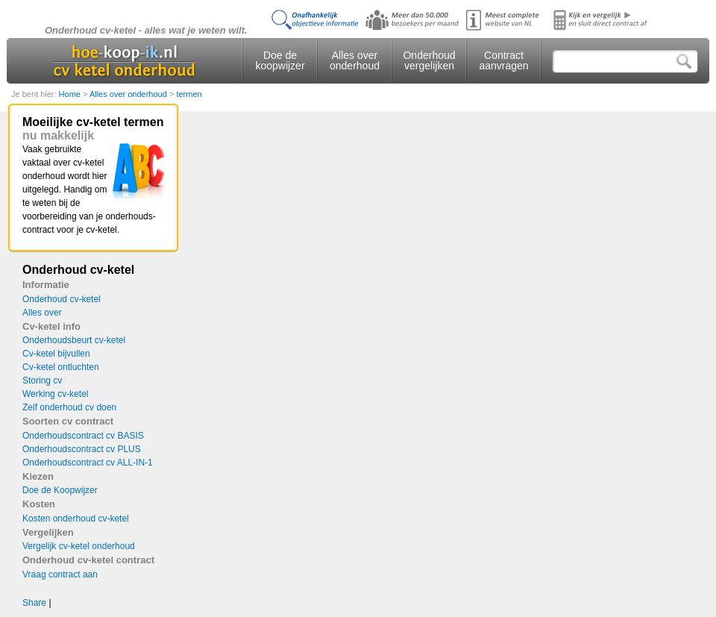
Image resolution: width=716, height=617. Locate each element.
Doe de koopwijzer (279, 60)
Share (34, 603)
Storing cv (42, 380)
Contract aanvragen (503, 60)
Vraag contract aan (60, 574)
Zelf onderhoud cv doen (69, 407)
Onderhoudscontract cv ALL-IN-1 (87, 462)
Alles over (42, 312)
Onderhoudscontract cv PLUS (81, 449)
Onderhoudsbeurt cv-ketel (73, 340)
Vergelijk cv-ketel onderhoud (78, 546)
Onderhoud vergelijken (429, 60)
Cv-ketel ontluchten (60, 367)
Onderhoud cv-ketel (61, 299)
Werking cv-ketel (55, 394)
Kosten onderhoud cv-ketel (75, 518)
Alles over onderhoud (355, 60)
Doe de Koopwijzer (60, 490)
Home (71, 94)
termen (188, 94)
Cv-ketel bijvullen (56, 353)
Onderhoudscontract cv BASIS (83, 435)
